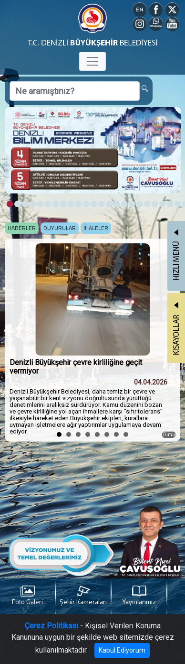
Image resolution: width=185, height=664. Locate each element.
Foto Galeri (27, 596)
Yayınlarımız (139, 596)
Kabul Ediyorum (122, 650)
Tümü (169, 434)
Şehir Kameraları (83, 596)
